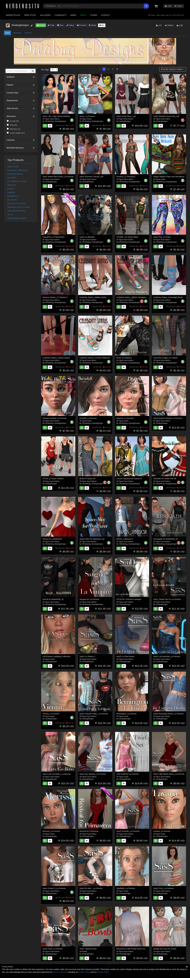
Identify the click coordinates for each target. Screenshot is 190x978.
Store (60, 25)
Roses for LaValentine (52, 539)
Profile (51, 25)
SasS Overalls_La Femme (127, 831)
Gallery (70, 25)
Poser (93, 15)
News (73, 15)
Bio (101, 25)
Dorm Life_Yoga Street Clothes (56, 116)
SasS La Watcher (87, 237)
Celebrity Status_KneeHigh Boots (168, 297)
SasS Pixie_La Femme (53, 949)
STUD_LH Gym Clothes (53, 478)
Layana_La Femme (161, 831)
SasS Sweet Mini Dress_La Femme (58, 176)
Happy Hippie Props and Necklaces (168, 176)
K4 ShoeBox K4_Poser (16, 181)
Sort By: (172, 69)
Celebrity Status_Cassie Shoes (56, 358)
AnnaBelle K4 (13, 196)
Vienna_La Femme (51, 714)
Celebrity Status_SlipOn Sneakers (131, 297)
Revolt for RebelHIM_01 (53, 599)
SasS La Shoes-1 (87, 656)
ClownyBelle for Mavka (16, 218)
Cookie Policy (84, 972)
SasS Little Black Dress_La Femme (168, 774)
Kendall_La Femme (88, 418)
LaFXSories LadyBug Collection (57, 656)
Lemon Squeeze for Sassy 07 (129, 478)
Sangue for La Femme (89, 599)
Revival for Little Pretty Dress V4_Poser (133, 949)
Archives (27, 33)
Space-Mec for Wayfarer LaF (92, 539)
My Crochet (12, 200)
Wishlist (92, 25)
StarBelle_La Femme (125, 888)
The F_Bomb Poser (88, 949)
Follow (40, 25)
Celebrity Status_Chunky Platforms (94, 358)
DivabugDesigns (60, 121)
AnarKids (11, 192)
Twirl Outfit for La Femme (127, 774)
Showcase (17, 33)
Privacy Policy (103, 972)
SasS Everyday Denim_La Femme (168, 714)
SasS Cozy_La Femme (163, 888)
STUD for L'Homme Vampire (128, 599)
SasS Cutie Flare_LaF (126, 116)
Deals (83, 15)
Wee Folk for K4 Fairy (16, 211)
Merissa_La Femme (51, 831)
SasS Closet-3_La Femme (54, 888)
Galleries (45, 15)
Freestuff (81, 25)
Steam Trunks (13, 167)
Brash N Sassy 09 (87, 478)
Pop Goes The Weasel (16, 203)
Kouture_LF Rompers (125, 176)
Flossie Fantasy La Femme (54, 418)
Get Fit (10, 214)
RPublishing (49, 121)
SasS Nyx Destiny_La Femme (92, 774)
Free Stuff (30, 15)
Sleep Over (12, 185)
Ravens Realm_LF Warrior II (55, 297)
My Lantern (12, 178)
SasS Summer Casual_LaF (91, 176)
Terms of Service (60, 972)
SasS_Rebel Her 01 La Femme (167, 599)
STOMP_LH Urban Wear (127, 237)
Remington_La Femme (126, 714)
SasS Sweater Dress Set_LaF (166, 116)
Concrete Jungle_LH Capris (165, 358)
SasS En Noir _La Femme (90, 888)
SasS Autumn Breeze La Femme (167, 418)
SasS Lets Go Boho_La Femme (57, 774)
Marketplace (13, 15)
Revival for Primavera (88, 831)
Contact (105, 15)
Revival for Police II (15, 174)
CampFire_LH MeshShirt (53, 237)
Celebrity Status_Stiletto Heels (92, 297)
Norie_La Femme (87, 116)
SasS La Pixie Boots (125, 656)
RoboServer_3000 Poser (17, 170)
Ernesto (10, 189)
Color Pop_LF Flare (162, 237)
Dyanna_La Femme (125, 418)
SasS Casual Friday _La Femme (93, 714)
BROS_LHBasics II (124, 539)
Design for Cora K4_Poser (164, 949)
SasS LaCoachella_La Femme (166, 656)
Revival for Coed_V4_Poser (18, 207)
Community (61, 15)
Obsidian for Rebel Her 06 (164, 478)
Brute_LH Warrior (124, 358)
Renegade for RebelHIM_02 (165, 539)
